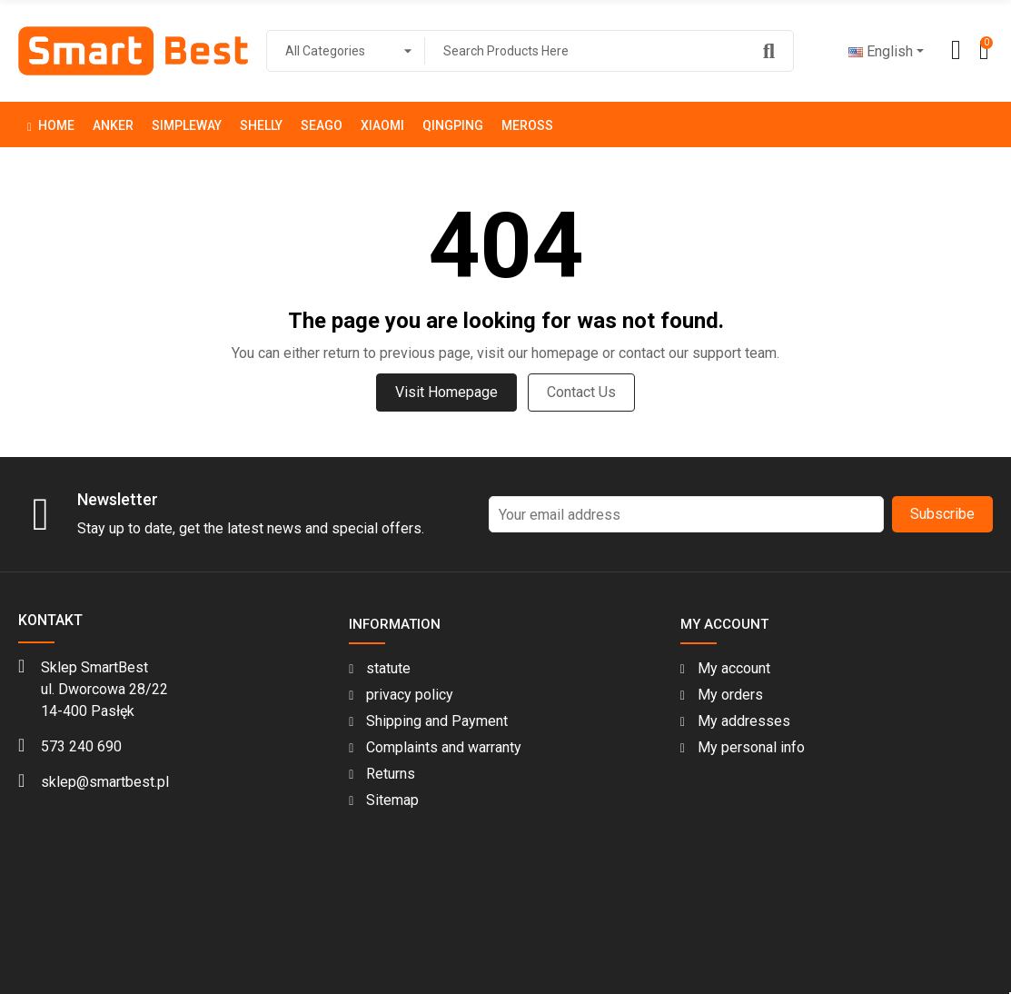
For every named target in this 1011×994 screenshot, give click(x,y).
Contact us (581, 392)
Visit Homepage (446, 392)
